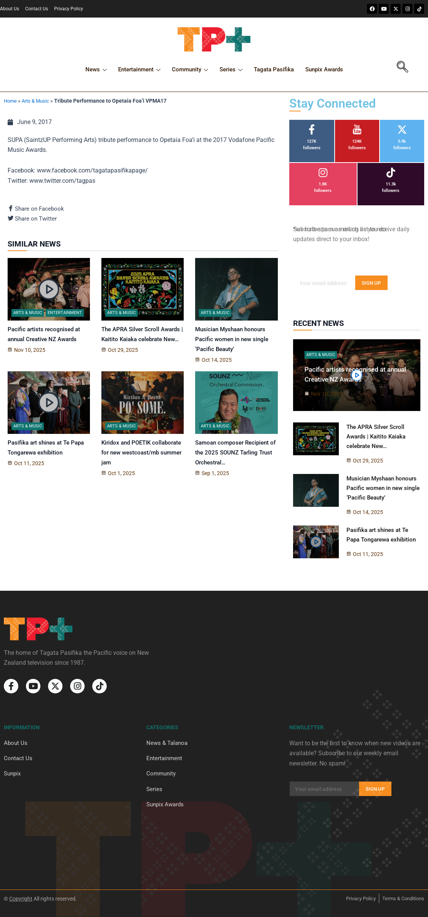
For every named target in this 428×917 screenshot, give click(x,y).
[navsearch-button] (402, 68)
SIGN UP (371, 283)
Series (231, 71)
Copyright (20, 899)
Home (11, 101)
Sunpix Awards (324, 69)
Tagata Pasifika (274, 69)
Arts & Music (38, 101)
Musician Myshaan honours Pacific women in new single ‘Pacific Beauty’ (231, 340)
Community (190, 71)
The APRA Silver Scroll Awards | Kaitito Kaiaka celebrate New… (376, 436)
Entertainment (139, 71)
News (96, 71)
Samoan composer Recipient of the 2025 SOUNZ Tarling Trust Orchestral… (235, 453)
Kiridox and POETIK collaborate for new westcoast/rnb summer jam (141, 453)
